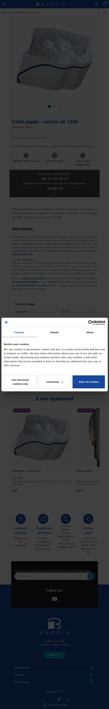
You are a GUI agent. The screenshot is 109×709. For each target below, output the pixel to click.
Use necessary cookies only (20, 381)
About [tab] (90, 332)
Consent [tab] (19, 332)
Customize (54, 381)
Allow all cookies (89, 381)
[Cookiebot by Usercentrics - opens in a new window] (90, 322)
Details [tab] (54, 332)
